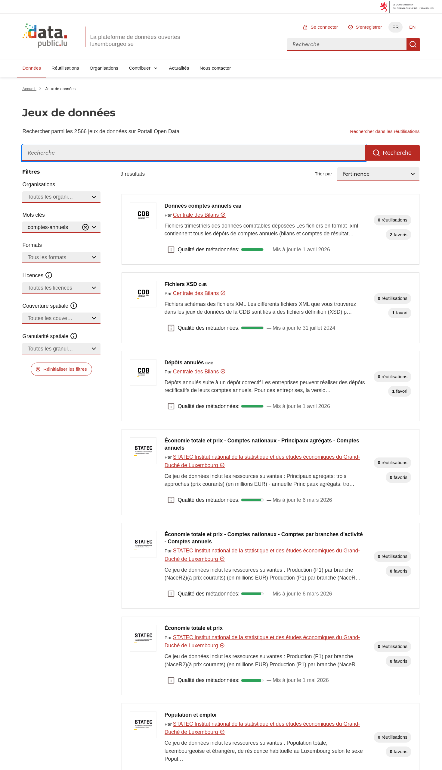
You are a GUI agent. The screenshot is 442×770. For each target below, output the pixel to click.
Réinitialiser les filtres (65, 369)
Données (31, 68)
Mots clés (33, 215)
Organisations (104, 68)
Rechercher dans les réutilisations (385, 131)
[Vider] (85, 227)
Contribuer (139, 68)
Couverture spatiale (50, 306)
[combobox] (346, 44)
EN (412, 27)
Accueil (29, 88)
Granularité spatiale (50, 336)
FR (395, 27)
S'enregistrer (369, 27)
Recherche (413, 44)
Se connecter (324, 27)
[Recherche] (193, 153)
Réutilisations (65, 68)
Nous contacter (215, 68)
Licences (37, 275)
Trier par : (325, 173)
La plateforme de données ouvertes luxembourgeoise (135, 40)
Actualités (179, 68)
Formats (32, 245)
